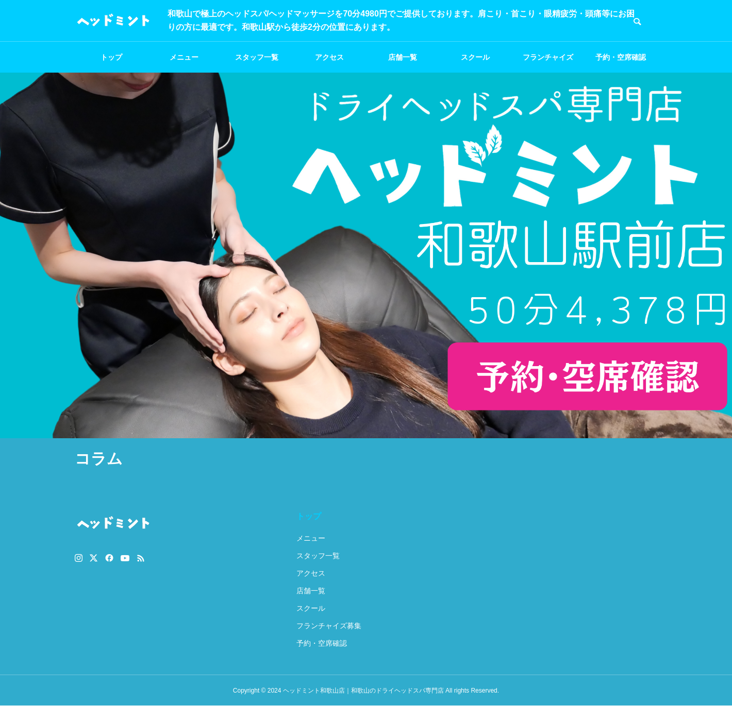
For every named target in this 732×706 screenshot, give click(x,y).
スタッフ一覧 (256, 57)
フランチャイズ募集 (548, 63)
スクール (475, 57)
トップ (111, 57)
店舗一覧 (402, 57)
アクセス (329, 57)
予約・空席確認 (620, 57)
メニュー (184, 57)
